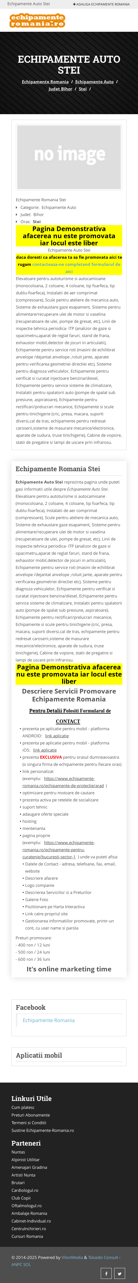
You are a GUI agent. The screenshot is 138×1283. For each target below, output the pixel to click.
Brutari (18, 1182)
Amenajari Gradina (29, 1167)
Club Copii (21, 1197)
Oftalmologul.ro (27, 1205)
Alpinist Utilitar (26, 1159)
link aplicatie (57, 735)
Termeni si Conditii (29, 1122)
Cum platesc (23, 1107)
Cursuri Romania (27, 1236)
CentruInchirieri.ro (29, 1228)
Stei (83, 88)
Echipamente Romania (45, 81)
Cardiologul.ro (25, 1190)
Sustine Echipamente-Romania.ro (43, 1130)
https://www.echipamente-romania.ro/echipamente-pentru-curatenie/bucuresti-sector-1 (58, 849)
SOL (27, 1264)
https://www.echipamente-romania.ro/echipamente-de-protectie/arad (63, 782)
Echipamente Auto (94, 81)
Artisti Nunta (23, 1174)
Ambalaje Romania (29, 1213)
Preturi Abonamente (31, 1114)
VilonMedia (72, 1257)
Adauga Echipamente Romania (101, 4)
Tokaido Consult (103, 1257)
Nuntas (18, 1151)
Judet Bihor (60, 88)
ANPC (17, 1264)
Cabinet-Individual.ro (31, 1220)
